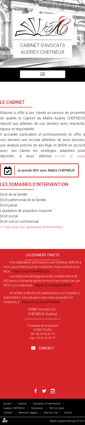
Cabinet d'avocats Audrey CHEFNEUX (42, 49)
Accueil (7, 403)
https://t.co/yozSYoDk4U (41, 302)
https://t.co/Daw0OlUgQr (31, 271)
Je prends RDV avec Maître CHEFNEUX (46, 170)
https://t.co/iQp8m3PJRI (53, 285)
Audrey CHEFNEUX (14, 408)
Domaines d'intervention (47, 403)
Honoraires (37, 408)
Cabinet (22, 403)
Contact (46, 348)
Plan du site (51, 412)
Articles (68, 412)
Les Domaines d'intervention (34, 184)
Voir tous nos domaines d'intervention (34, 227)
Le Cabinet (12, 102)
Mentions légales (28, 412)
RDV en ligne (56, 408)
